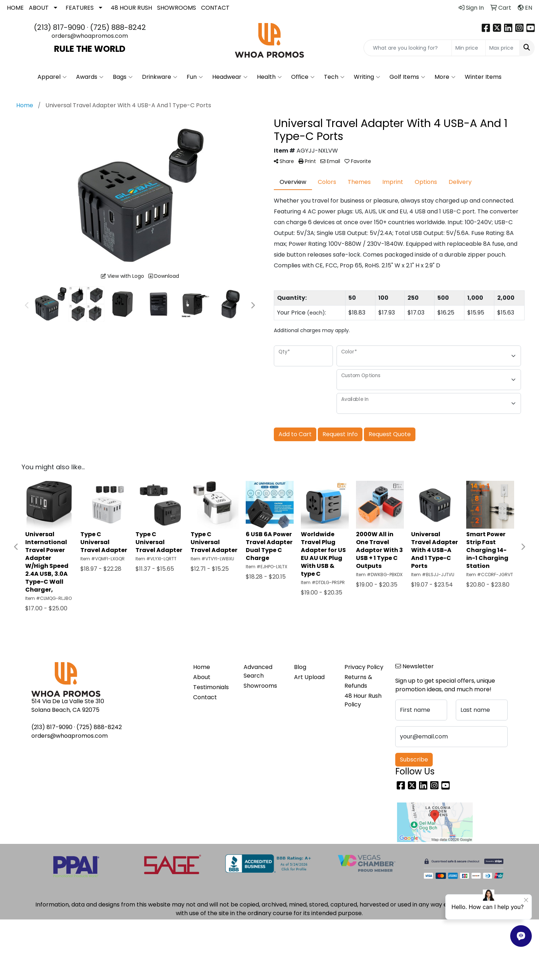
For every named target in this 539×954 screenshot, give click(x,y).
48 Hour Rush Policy (363, 700)
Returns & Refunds (358, 681)
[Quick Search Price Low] (468, 48)
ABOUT (39, 8)
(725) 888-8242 (118, 27)
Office (303, 77)
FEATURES (80, 8)
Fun (195, 77)
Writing (367, 77)
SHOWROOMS (176, 8)
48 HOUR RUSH (131, 8)
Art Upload (309, 677)
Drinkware (159, 77)
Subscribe (414, 759)
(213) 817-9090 (59, 27)
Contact (205, 697)
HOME (15, 8)
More (445, 77)
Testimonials (211, 687)
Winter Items (483, 77)
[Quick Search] (408, 48)
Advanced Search (258, 671)
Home (201, 667)
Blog (300, 667)
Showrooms (260, 686)
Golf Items (407, 77)
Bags (123, 77)
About (201, 677)
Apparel (52, 77)
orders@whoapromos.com (90, 36)
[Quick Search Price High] (502, 48)
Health (269, 77)
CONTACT (215, 8)
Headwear (230, 77)
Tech (334, 77)
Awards (89, 77)
